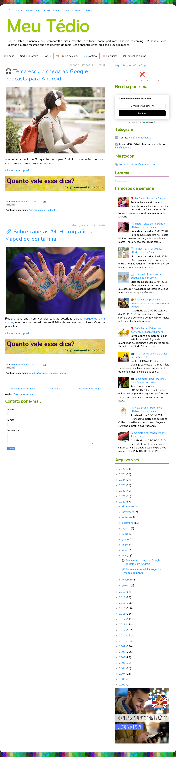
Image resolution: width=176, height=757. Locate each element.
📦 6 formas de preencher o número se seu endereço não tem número (150, 303)
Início (9, 10)
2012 (122, 630)
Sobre (56, 10)
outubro (127, 517)
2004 (122, 673)
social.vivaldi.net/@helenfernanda (138, 164)
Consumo (43, 373)
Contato (65, 10)
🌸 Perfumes (109, 56)
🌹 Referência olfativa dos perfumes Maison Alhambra (147, 330)
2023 (122, 485)
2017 (122, 603)
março (126, 555)
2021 (122, 496)
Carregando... (122, 181)
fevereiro (127, 579)
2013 (122, 624)
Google (41, 210)
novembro (128, 512)
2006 (122, 663)
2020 (122, 501)
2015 (122, 613)
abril (125, 550)
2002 (122, 684)
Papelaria (63, 373)
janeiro (126, 585)
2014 (122, 619)
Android (33, 210)
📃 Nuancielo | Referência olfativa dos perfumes (146, 275)
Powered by (142, 122)
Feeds (89, 10)
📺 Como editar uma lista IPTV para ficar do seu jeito (148, 380)
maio (125, 544)
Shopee (46, 10)
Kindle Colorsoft (29, 56)
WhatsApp (77, 10)
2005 (122, 668)
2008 (122, 652)
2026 (122, 469)
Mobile (18, 10)
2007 (122, 657)
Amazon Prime (31, 10)
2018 (122, 597)
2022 (122, 491)
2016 (122, 608)
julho (125, 534)
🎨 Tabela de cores (67, 56)
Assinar (142, 113)
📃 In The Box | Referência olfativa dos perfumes (146, 250)
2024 (122, 480)
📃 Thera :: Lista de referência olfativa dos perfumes (148, 225)
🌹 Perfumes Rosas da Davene (148, 198)
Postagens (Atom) (23, 394)
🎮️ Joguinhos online (134, 56)
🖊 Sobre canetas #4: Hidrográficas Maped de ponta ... (142, 571)
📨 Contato (90, 56)
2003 (122, 679)
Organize (53, 373)
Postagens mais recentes (22, 388)
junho (126, 539)
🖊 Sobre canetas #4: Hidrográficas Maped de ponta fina (48, 235)
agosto (126, 528)
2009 (122, 646)
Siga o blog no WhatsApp (130, 65)
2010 (122, 641)
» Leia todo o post (17, 170)
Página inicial (55, 388)
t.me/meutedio (123, 147)
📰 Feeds (8, 56)
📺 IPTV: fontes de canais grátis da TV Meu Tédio (149, 355)
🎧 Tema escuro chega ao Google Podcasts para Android (46, 75)
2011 (122, 635)
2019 (122, 592)
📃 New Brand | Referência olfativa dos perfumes (146, 409)
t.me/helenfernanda (140, 137)
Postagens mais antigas (89, 388)
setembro (128, 523)
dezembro (128, 506)
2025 (122, 474)
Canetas (33, 373)
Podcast (50, 210)
